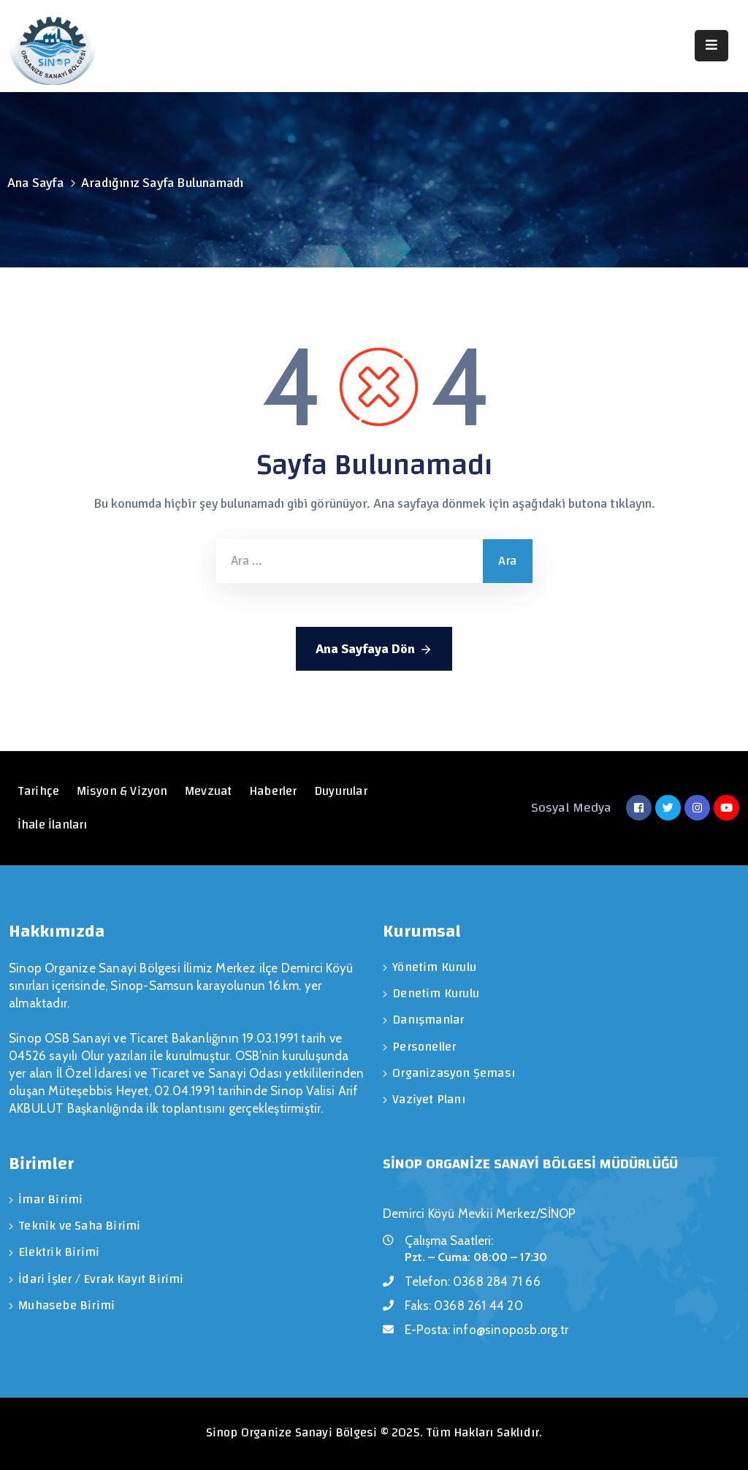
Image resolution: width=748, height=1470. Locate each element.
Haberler (275, 791)
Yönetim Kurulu (434, 967)
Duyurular (342, 791)
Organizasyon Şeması (453, 1072)
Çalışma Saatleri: (449, 1240)
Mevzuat (209, 791)
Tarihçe (38, 791)
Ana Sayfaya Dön (374, 649)
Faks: (464, 1305)
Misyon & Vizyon (122, 791)
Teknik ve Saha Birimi (79, 1225)
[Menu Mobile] (711, 45)
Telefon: (473, 1281)
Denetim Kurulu (435, 993)
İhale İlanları (53, 824)
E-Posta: (486, 1329)
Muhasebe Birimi (66, 1304)
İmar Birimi (50, 1199)
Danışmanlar (428, 1019)
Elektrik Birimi (58, 1252)
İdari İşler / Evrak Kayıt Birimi (100, 1278)
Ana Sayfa (35, 183)
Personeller (424, 1046)
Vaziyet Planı (428, 1098)
